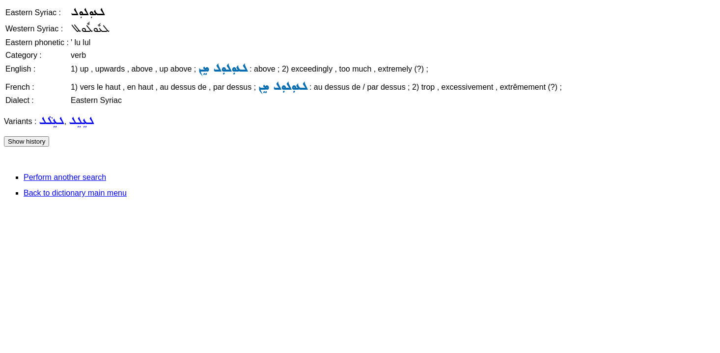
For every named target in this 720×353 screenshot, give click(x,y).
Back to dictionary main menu (75, 193)
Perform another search (65, 177)
